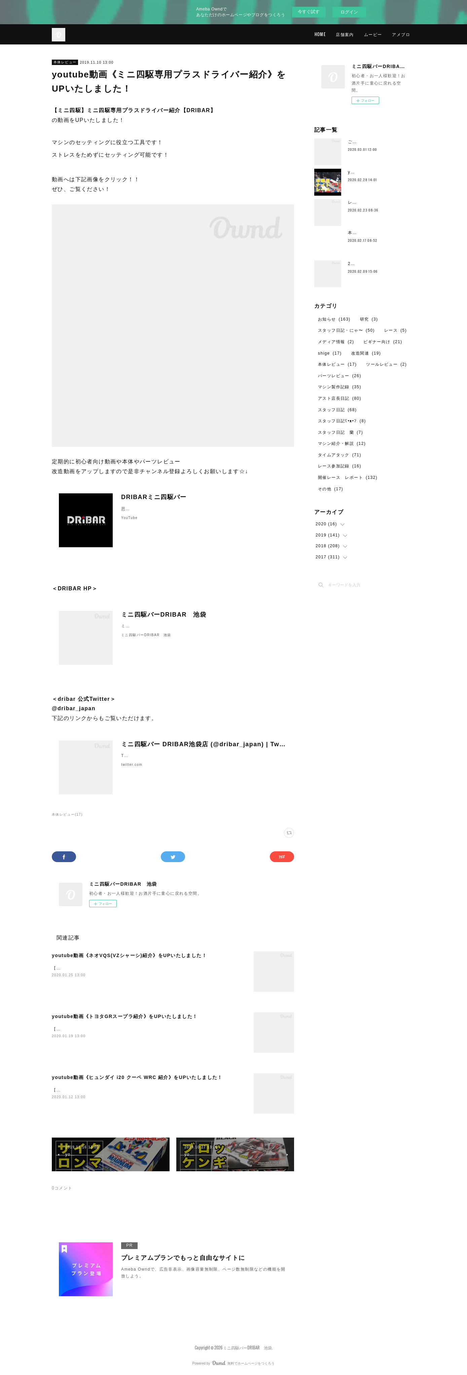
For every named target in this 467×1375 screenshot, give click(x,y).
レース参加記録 (339, 466)
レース (395, 330)
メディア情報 (336, 341)
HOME (320, 34)
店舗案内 (345, 34)
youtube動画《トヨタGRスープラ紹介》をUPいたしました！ (125, 1016)
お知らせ (334, 319)
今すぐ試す (309, 11)
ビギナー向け (382, 341)
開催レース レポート (348, 477)
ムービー (373, 34)
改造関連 (366, 353)
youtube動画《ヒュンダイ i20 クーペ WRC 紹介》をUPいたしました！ (137, 1077)
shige (330, 353)
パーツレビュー (339, 375)
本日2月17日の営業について (377, 232)
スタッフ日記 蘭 (340, 432)
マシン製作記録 (339, 387)
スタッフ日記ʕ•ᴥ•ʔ (342, 421)
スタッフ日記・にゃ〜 (346, 330)
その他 (330, 489)
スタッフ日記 (337, 409)
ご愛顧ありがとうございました (379, 141)
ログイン (349, 11)
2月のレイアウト (365, 263)
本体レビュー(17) (67, 814)
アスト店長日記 (339, 398)
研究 (369, 319)
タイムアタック (339, 455)
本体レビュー (64, 62)
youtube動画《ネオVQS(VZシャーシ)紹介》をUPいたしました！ (129, 955)
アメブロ (401, 34)
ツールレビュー (386, 364)
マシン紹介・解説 (342, 443)
